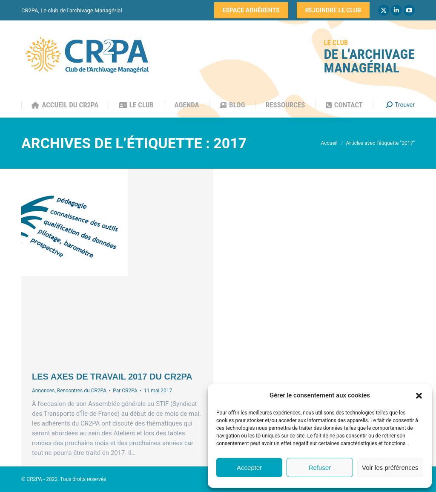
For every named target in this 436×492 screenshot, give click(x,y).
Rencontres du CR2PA (81, 391)
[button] (419, 395)
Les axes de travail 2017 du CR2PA (112, 376)
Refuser (320, 467)
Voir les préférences (390, 467)
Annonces (43, 391)
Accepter (249, 467)
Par (125, 391)
